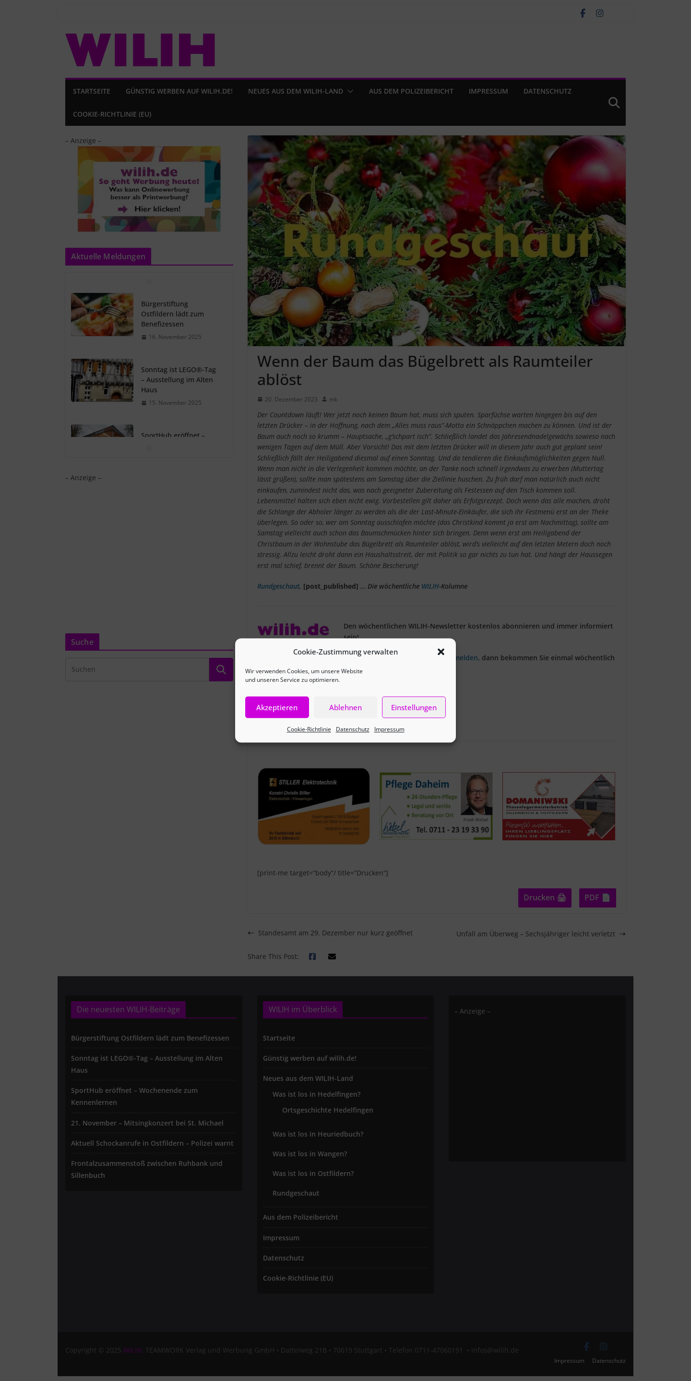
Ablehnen (345, 707)
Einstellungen (414, 707)
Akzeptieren (277, 707)
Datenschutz (352, 729)
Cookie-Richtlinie (309, 729)
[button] (441, 651)
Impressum (389, 729)
